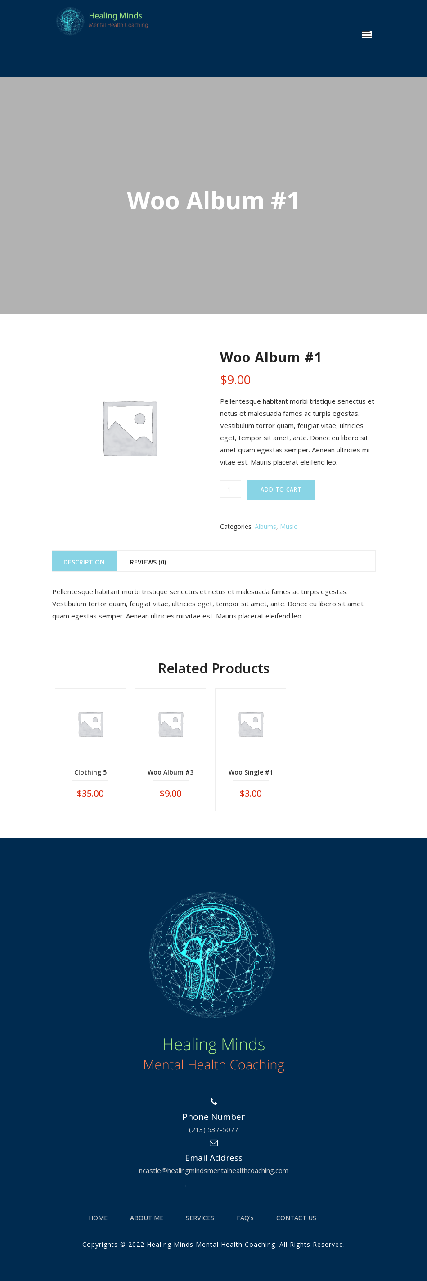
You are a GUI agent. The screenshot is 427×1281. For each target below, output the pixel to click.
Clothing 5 (90, 772)
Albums (265, 526)
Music (288, 526)
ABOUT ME (146, 1217)
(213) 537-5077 (213, 1129)
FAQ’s (245, 1217)
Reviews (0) (148, 562)
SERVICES (200, 1217)
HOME (98, 1217)
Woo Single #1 (251, 772)
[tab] (84, 561)
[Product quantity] (230, 489)
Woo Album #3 (170, 772)
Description (84, 562)
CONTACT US (296, 1217)
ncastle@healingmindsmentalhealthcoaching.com (213, 1170)
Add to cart (281, 489)
